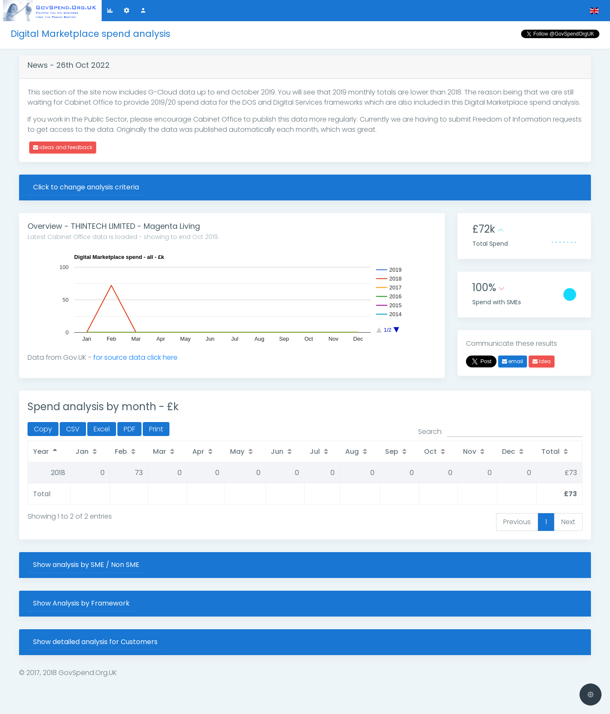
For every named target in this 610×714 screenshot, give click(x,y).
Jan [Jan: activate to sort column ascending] (82, 451)
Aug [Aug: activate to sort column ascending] (352, 451)
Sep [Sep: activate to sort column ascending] (391, 451)
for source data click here (135, 357)
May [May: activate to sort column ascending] (237, 451)
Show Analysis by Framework (81, 603)
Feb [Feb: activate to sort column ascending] (121, 451)
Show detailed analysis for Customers (95, 642)
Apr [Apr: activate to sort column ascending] (198, 451)
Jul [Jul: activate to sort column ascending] (315, 451)
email (512, 361)
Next (568, 522)
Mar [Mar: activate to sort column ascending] (159, 451)
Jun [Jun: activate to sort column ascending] (277, 451)
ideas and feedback (62, 147)
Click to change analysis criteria (86, 187)
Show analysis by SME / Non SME (86, 565)
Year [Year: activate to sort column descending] (41, 451)
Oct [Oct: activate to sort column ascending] (430, 451)
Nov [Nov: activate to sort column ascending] (469, 451)
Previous (517, 522)
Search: (500, 431)
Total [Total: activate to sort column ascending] (550, 451)
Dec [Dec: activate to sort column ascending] (508, 451)
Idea (541, 361)
